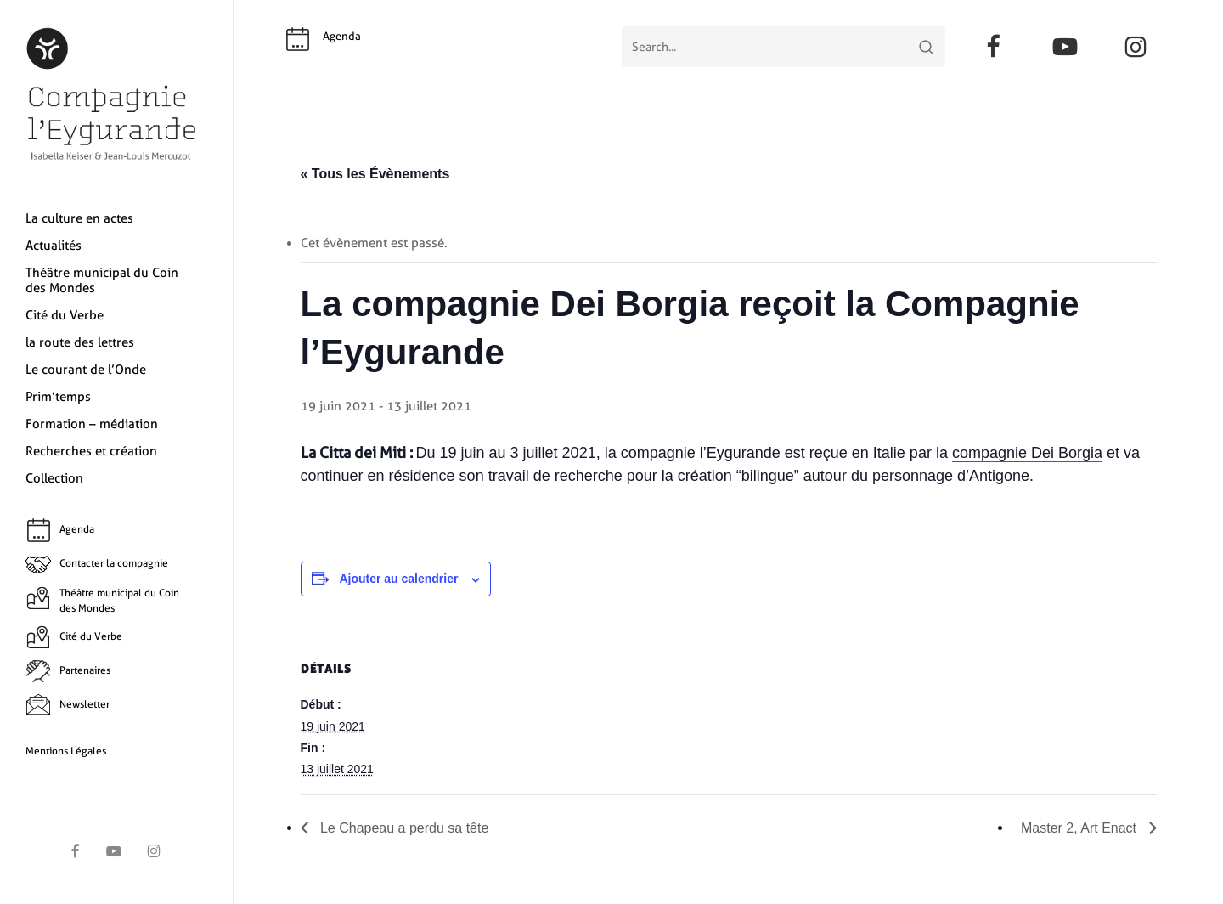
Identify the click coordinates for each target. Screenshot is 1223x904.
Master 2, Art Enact (1081, 828)
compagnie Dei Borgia (1027, 452)
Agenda (342, 36)
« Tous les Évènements (375, 174)
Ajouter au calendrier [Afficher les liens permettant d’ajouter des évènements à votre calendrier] (398, 578)
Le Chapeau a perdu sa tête (403, 828)
